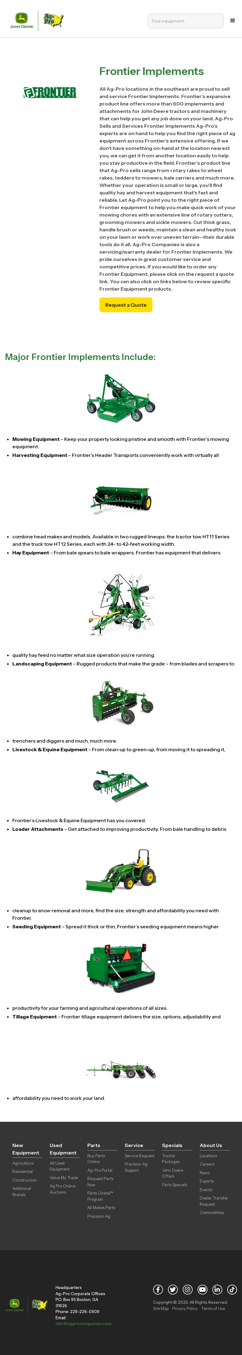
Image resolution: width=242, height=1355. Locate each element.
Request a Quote (126, 305)
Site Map (161, 1308)
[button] (232, 20)
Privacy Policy (185, 1308)
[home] (38, 20)
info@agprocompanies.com (83, 1323)
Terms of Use (213, 1308)
